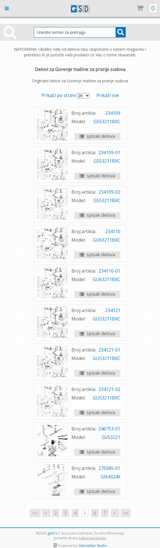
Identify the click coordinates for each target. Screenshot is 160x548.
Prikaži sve (107, 95)
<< (35, 513)
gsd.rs (52, 533)
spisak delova (97, 136)
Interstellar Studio (93, 545)
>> (125, 513)
